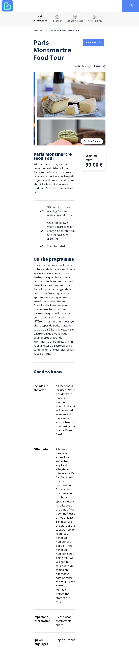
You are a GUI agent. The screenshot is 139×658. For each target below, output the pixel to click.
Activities (38, 30)
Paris (46, 30)
